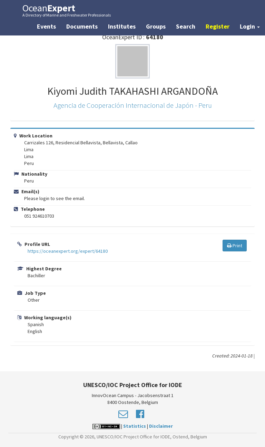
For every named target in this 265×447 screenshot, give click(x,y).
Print (234, 245)
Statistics (134, 426)
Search (185, 26)
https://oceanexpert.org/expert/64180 (68, 251)
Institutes (122, 26)
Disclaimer (161, 426)
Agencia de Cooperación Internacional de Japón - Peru (132, 105)
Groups (156, 26)
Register (217, 26)
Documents (82, 26)
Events (46, 26)
